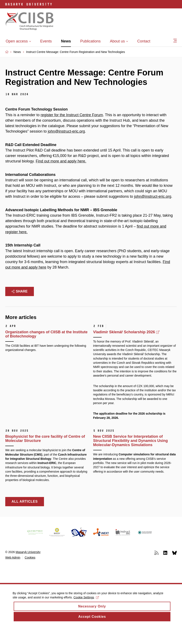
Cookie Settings (86, 600)
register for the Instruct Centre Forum (72, 115)
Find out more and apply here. (61, 161)
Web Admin (12, 557)
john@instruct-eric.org (66, 131)
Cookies (30, 557)
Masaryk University (28, 552)
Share (20, 291)
